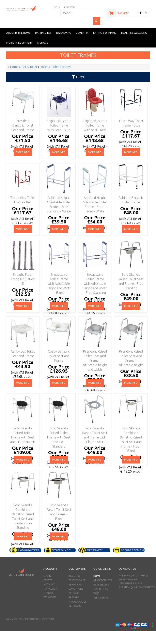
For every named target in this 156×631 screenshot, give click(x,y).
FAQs (96, 585)
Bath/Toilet (43, 24)
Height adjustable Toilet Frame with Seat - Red (94, 116)
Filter (78, 69)
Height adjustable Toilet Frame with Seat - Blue (58, 116)
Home (97, 568)
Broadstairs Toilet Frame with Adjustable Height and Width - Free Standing (94, 273)
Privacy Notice (46, 611)
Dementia (82, 24)
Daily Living (63, 24)
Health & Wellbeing (134, 24)
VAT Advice (75, 598)
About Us (74, 568)
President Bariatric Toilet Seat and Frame (22, 116)
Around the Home (18, 24)
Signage (42, 34)
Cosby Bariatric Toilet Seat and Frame (58, 347)
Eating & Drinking (105, 24)
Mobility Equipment (19, 34)
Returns (74, 589)
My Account (51, 581)
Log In (47, 568)
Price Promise (77, 572)
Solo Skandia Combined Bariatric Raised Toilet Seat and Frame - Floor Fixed (130, 427)
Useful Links (100, 589)
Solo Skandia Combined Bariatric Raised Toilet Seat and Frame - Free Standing (22, 504)
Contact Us (100, 581)
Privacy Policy (77, 594)
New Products (102, 572)
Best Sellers (101, 576)
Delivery (74, 585)
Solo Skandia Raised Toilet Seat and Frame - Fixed (58, 500)
